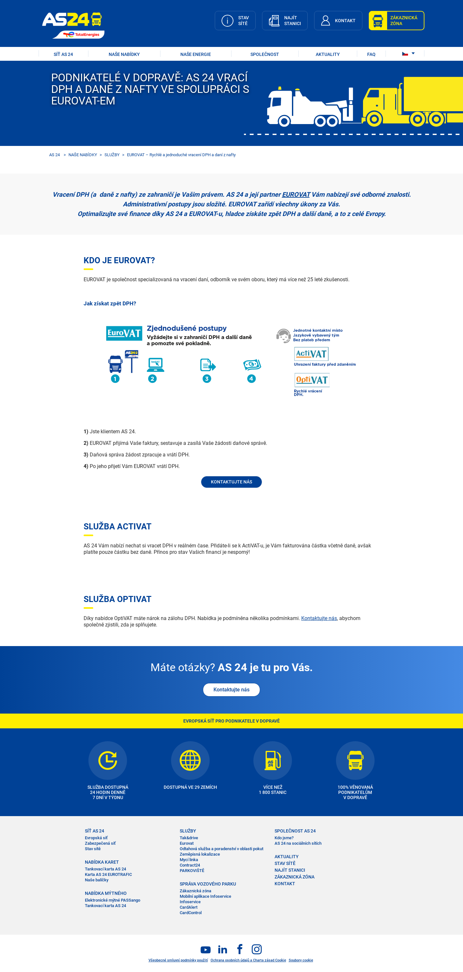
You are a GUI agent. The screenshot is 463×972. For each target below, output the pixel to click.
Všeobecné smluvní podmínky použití (178, 960)
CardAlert (188, 907)
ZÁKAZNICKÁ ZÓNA (294, 876)
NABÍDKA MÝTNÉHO (106, 893)
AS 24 (54, 154)
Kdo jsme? (284, 837)
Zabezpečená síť (100, 843)
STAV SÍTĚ (285, 863)
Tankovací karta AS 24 (105, 869)
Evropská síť (96, 837)
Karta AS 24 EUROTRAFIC (108, 874)
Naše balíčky (96, 880)
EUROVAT (296, 194)
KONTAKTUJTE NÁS (231, 481)
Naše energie (195, 54)
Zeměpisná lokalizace (200, 854)
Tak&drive (189, 837)
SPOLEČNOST (264, 54)
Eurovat (187, 843)
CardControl (191, 912)
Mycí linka (189, 859)
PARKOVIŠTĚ (192, 870)
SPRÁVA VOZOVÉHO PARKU (208, 884)
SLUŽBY (112, 154)
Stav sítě (93, 848)
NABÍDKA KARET (102, 862)
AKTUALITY (328, 54)
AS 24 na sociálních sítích (298, 843)
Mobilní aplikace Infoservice (205, 896)
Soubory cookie (301, 960)
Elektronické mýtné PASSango (112, 900)
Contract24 (190, 865)
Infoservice (190, 901)
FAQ (371, 54)
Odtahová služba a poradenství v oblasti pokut (221, 848)
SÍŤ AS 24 (63, 54)
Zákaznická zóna (195, 890)
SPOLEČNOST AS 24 (295, 830)
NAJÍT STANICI (290, 870)
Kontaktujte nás (319, 618)
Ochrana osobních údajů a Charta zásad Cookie (248, 960)
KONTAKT (285, 883)
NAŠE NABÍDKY (124, 54)
